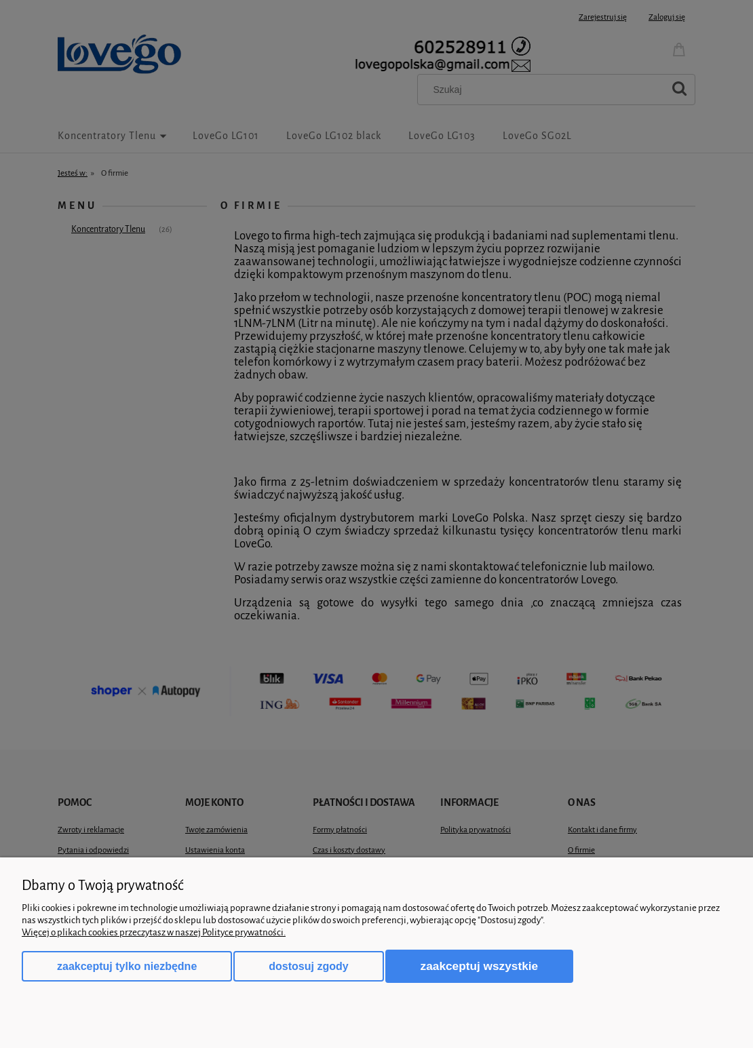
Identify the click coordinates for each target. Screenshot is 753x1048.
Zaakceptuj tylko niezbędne (127, 966)
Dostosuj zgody (308, 966)
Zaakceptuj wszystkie (480, 966)
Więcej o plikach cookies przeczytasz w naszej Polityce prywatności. (154, 932)
